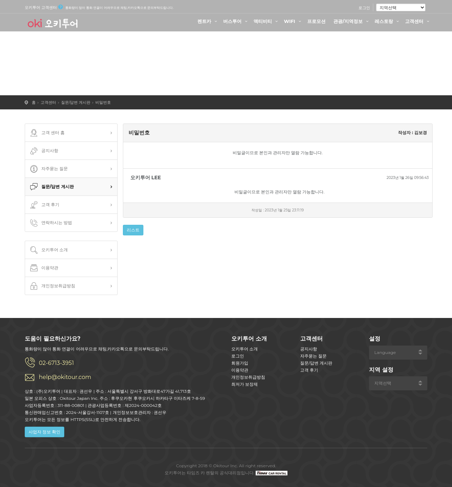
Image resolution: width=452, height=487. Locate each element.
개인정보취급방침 (52, 286)
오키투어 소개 (48, 250)
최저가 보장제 (244, 384)
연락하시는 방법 (50, 223)
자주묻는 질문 (48, 169)
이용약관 (43, 268)
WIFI (293, 21)
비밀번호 (103, 102)
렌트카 (208, 21)
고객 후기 (44, 205)
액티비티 (267, 21)
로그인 (364, 7)
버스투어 (236, 21)
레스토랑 (388, 21)
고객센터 (418, 21)
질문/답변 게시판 (76, 102)
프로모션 (316, 21)
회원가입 (239, 363)
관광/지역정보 (351, 21)
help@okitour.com (65, 377)
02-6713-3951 (56, 363)
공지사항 (43, 151)
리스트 (133, 230)
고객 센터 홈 (47, 133)
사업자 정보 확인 (44, 431)
